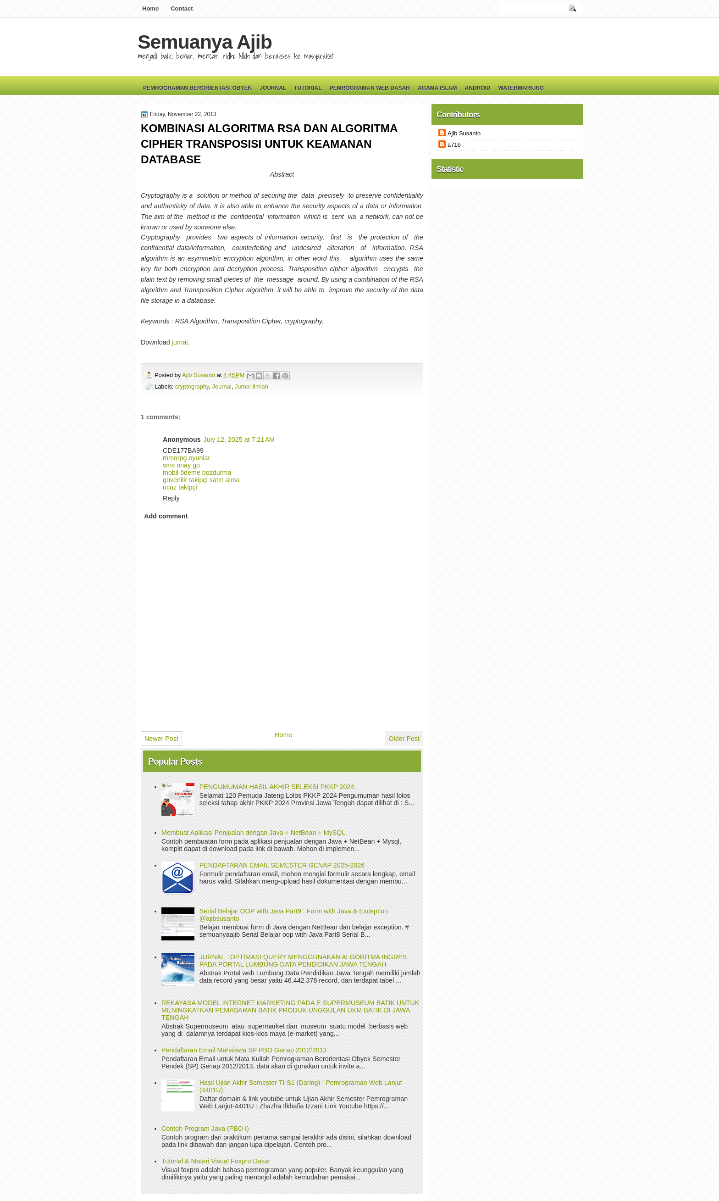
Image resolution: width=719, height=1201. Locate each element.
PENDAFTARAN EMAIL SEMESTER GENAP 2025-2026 (282, 865)
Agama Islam (437, 88)
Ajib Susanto (199, 375)
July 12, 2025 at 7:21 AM (239, 439)
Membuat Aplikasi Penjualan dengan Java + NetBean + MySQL (253, 832)
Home (150, 8)
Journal (273, 88)
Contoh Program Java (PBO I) (205, 1128)
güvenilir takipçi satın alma (201, 480)
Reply (171, 498)
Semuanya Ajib (205, 42)
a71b (454, 144)
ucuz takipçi (180, 487)
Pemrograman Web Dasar (370, 88)
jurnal (180, 342)
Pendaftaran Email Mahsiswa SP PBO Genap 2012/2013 (244, 1050)
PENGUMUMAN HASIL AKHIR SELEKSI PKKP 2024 (276, 786)
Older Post (404, 738)
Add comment (166, 516)
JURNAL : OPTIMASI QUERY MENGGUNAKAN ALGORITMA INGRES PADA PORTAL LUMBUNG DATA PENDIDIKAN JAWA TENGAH (303, 960)
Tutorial (307, 88)
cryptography (192, 386)
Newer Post (161, 738)
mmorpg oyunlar (186, 457)
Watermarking (521, 88)
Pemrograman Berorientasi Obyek (197, 88)
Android (477, 88)
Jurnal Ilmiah (251, 386)
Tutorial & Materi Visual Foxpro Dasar (216, 1161)
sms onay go (181, 465)
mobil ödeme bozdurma (197, 472)
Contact (182, 8)
